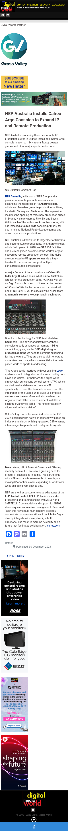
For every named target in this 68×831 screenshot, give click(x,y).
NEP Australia (13, 196)
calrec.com (53, 525)
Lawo (59, 370)
